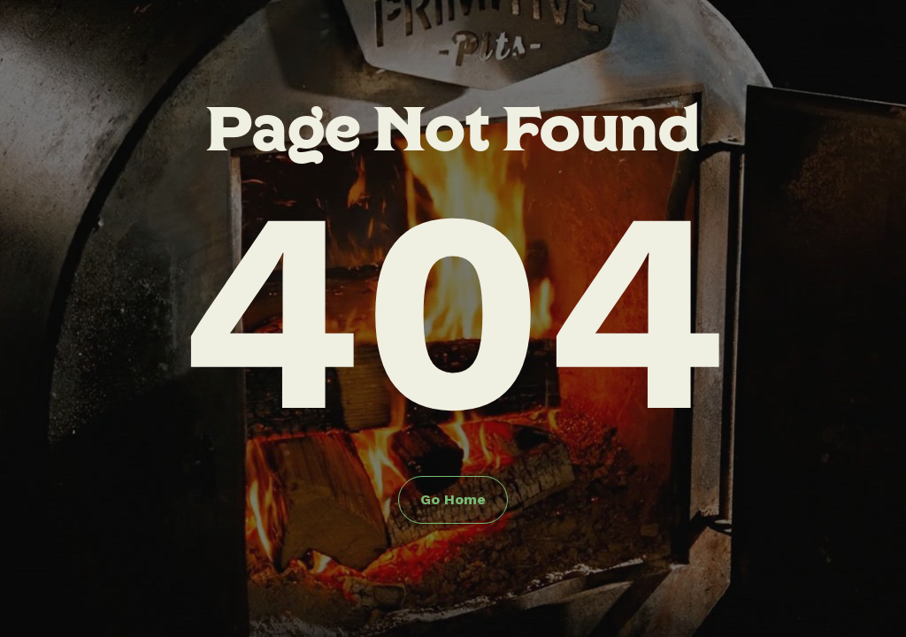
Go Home (453, 499)
